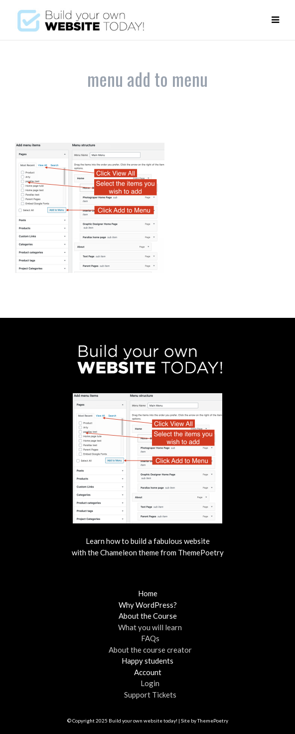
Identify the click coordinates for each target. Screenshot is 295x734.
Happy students (147, 660)
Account (147, 672)
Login (150, 683)
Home (147, 593)
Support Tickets (150, 694)
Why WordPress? (148, 604)
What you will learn (150, 627)
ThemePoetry (212, 721)
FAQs (150, 638)
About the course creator (150, 649)
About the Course (148, 615)
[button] (275, 20)
